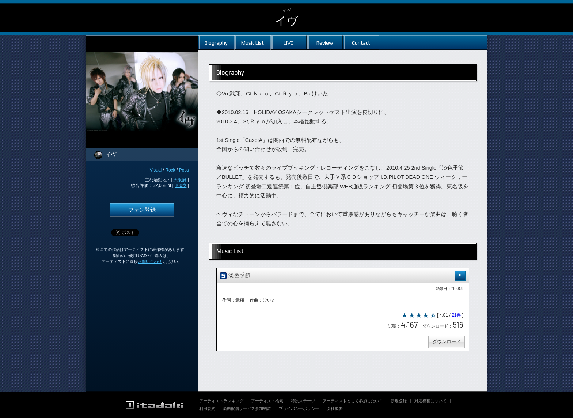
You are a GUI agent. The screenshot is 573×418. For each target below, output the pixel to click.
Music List (252, 42)
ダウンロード (446, 341)
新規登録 (399, 401)
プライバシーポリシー (299, 408)
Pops (184, 170)
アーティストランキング (221, 401)
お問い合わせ (150, 261)
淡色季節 (343, 276)
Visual (156, 170)
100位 (180, 185)
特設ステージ (303, 401)
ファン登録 (142, 210)
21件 (456, 315)
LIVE (288, 42)
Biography (216, 42)
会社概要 (335, 408)
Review (324, 42)
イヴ (286, 21)
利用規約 (207, 408)
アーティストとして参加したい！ (353, 401)
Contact (361, 42)
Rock (170, 170)
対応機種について (430, 401)
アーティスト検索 (267, 401)
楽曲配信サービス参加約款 (247, 408)
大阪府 (179, 179)
